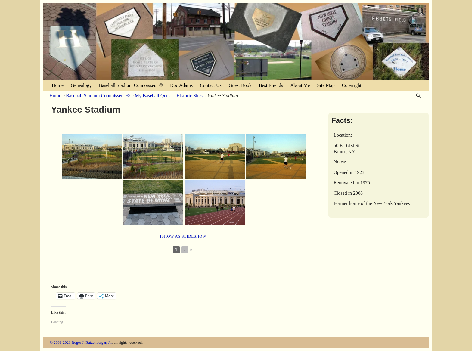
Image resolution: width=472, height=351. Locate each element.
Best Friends (271, 85)
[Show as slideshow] (184, 236)
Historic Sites (189, 95)
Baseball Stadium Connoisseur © (131, 85)
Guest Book (240, 85)
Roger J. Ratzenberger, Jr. (92, 342)
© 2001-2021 (60, 342)
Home (58, 85)
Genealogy (81, 85)
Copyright (352, 85)
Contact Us (211, 85)
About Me (300, 85)
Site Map (325, 85)
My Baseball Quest (153, 95)
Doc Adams (181, 85)
